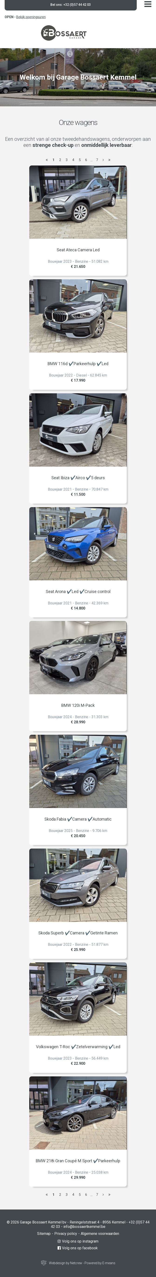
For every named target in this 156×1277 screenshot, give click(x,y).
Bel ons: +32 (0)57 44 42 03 (70, 5)
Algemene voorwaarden (100, 1233)
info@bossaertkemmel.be (84, 1226)
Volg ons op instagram (78, 1241)
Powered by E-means (99, 1263)
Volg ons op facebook (78, 1248)
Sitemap (44, 1233)
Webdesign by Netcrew (65, 1263)
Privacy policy (65, 1233)
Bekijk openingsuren (31, 17)
